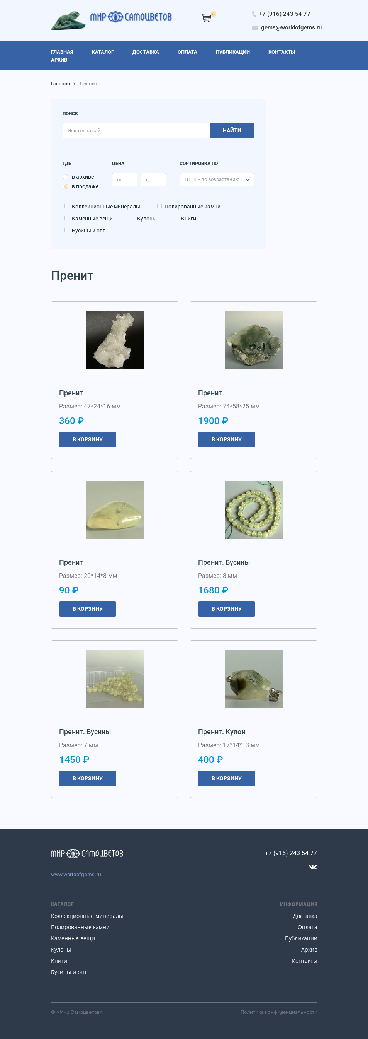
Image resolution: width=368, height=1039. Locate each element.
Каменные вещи (92, 218)
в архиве (83, 177)
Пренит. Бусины (224, 562)
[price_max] (153, 179)
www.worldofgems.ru (76, 874)
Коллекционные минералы (106, 206)
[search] (136, 130)
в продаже (85, 186)
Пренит (71, 393)
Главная (60, 84)
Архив (309, 949)
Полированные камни (192, 206)
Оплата (307, 927)
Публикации (301, 938)
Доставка (305, 915)
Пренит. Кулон (221, 732)
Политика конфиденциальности (279, 1011)
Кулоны (147, 218)
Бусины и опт (88, 230)
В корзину (88, 439)
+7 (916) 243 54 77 (291, 853)
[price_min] (124, 179)
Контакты (304, 960)
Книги (188, 218)
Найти (232, 130)
